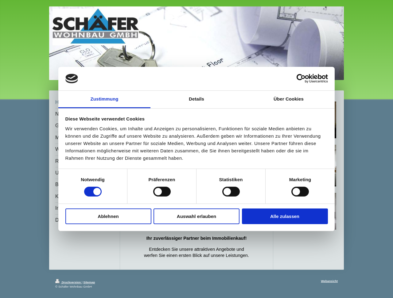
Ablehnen (108, 216)
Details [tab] (196, 98)
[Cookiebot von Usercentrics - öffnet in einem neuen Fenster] (301, 78)
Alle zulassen (284, 216)
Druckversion (68, 282)
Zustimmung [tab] (105, 98)
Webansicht (329, 281)
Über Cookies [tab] (289, 98)
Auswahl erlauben (196, 216)
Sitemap (89, 282)
